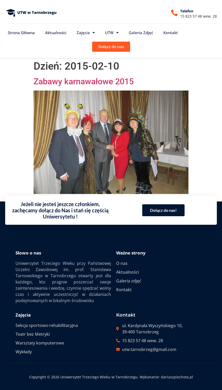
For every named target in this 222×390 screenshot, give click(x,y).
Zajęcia (86, 32)
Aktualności (55, 32)
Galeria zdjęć (141, 32)
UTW (111, 32)
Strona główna (21, 32)
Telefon (186, 11)
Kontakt (170, 32)
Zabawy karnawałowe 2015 (84, 81)
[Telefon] (174, 13)
